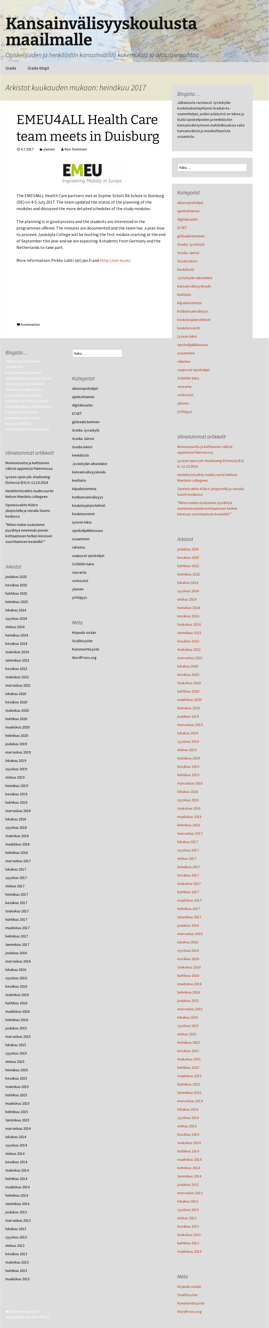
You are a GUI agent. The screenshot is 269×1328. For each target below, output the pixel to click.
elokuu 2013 (186, 1218)
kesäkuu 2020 (188, 674)
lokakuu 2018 (187, 791)
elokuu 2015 (186, 1034)
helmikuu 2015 (188, 1084)
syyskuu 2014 (188, 1117)
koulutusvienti (188, 328)
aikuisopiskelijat (190, 202)
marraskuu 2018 (190, 783)
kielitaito (184, 294)
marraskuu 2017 (190, 833)
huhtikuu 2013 (188, 1243)
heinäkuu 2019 (188, 758)
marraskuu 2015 (190, 1009)
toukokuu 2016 (189, 967)
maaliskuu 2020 (189, 699)
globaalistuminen (191, 236)
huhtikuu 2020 (188, 691)
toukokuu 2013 (189, 1234)
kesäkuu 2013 (188, 1226)
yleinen (49, 149)
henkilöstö (185, 269)
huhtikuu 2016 (188, 975)
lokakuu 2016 (187, 942)
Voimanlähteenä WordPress (28, 1317)
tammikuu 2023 (189, 632)
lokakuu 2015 (187, 1017)
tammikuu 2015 (189, 1092)
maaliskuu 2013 (189, 1251)
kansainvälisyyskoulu (194, 286)
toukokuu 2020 (189, 682)
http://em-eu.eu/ (115, 260)
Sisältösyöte (187, 1294)
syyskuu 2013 (188, 1209)
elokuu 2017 (186, 858)
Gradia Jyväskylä (190, 244)
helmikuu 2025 (188, 574)
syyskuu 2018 (188, 800)
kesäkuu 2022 (188, 641)
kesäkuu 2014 (188, 1134)
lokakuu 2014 (187, 1109)
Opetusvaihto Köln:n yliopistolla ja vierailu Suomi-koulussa (28, 510)
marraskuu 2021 (190, 657)
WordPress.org (189, 1311)
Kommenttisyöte (190, 1303)
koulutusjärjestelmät (193, 319)
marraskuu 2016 (190, 933)
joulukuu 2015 (188, 1000)
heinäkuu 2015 (188, 1042)
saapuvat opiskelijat (193, 369)
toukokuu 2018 (189, 808)
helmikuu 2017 (188, 908)
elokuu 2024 (186, 599)
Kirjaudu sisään (189, 1286)
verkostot (185, 394)
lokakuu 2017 (187, 841)
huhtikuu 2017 (188, 891)
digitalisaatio (187, 219)
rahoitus (183, 361)
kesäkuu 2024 (188, 616)
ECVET (182, 227)
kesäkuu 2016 (188, 958)
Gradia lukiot (187, 261)
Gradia (11, 68)
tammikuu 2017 (189, 917)
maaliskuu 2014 (189, 1159)
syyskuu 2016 (188, 950)
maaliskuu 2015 (189, 1075)
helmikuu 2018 (188, 825)
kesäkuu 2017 (188, 875)
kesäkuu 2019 (188, 766)
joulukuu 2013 (188, 1184)
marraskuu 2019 (190, 724)
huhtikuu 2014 (188, 1151)
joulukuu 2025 (188, 549)
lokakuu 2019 (187, 733)
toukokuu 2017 (189, 883)
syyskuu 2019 (188, 741)
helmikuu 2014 (188, 1167)
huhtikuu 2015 (188, 1067)
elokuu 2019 (186, 749)
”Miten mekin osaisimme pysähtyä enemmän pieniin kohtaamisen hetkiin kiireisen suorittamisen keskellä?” (207, 508)
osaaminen (186, 353)
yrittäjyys (184, 411)
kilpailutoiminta (189, 302)
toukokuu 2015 (189, 1059)
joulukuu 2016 (188, 925)
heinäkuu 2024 (188, 607)
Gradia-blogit (38, 68)
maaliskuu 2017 (189, 900)
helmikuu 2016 (188, 992)
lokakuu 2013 (187, 1201)
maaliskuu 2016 (189, 983)
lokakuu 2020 (187, 666)
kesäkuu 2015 (188, 1050)
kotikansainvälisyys (192, 311)
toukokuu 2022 (189, 649)
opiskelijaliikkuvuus (192, 344)
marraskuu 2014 (190, 1100)
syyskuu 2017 (188, 850)
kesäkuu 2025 (188, 557)
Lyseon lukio (187, 336)
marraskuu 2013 (190, 1192)
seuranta (184, 386)
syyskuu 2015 (188, 1025)
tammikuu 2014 (189, 1176)
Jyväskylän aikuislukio (195, 277)
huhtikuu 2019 (188, 774)
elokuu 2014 (186, 1126)
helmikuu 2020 (188, 708)
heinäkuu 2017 (188, 866)
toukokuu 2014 (189, 1142)
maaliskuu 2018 (189, 816)
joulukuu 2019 (188, 716)
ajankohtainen (188, 210)
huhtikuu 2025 (188, 565)
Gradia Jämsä (188, 252)
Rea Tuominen (76, 149)
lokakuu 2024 (187, 582)
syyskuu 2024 (188, 590)
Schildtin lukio (188, 378)
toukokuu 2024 (189, 624)
